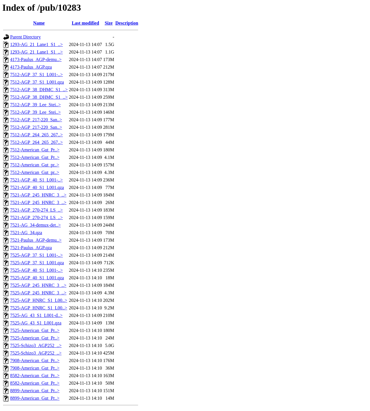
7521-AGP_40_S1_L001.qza (37, 187)
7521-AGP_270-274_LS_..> (36, 210)
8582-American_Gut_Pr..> (35, 375)
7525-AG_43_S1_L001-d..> (36, 315)
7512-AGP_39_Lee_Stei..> (35, 104)
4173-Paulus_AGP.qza (31, 67)
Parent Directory (25, 36)
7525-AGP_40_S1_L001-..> (36, 270)
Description (126, 23)
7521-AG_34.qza (26, 232)
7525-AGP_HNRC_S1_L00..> (38, 300)
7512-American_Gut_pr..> (34, 164)
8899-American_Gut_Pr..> (35, 390)
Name (39, 23)
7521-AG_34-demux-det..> (35, 225)
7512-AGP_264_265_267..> (36, 134)
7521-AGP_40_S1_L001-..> (36, 179)
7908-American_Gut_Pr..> (35, 360)
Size (109, 23)
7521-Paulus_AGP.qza (31, 247)
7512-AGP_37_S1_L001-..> (36, 74)
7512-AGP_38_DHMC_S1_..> (39, 89)
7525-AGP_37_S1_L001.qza (37, 262)
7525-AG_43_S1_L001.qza (35, 322)
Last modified (85, 23)
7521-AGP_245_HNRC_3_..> (38, 194)
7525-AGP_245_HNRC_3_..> (38, 285)
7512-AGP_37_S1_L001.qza (37, 82)
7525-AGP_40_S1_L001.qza (37, 277)
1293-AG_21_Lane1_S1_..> (36, 44)
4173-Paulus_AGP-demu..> (36, 59)
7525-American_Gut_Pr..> (35, 330)
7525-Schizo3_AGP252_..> (36, 345)
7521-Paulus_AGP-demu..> (36, 240)
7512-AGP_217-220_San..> (36, 119)
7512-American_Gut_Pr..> (35, 149)
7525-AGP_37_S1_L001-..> (36, 255)
